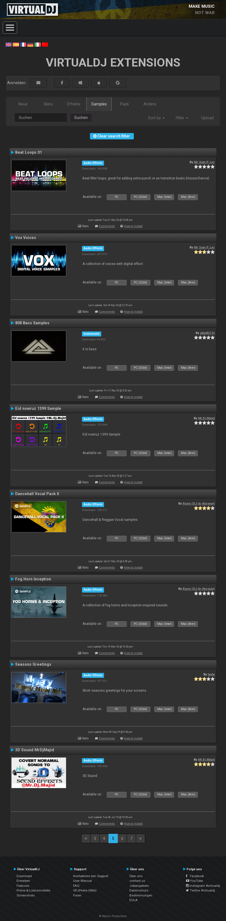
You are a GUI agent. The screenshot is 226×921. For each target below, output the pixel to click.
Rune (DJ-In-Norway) (199, 503)
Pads (124, 104)
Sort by (156, 118)
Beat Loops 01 (28, 152)
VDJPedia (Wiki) (85, 890)
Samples (99, 104)
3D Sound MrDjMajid (34, 750)
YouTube (194, 881)
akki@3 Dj (207, 333)
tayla (211, 674)
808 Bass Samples (32, 323)
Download (24, 876)
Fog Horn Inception (33, 579)
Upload (207, 118)
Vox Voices (25, 237)
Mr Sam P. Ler (204, 162)
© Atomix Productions (113, 916)
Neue (23, 104)
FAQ (76, 886)
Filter (182, 118)
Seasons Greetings (33, 664)
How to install (133, 226)
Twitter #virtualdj (200, 890)
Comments (107, 226)
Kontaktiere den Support (90, 876)
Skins (48, 104)
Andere (149, 104)
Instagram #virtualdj (203, 886)
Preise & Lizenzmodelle (33, 890)
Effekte (73, 104)
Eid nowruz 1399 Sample (38, 408)
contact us (137, 881)
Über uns (135, 876)
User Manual (82, 881)
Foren (77, 895)
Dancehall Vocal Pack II (37, 494)
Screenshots (26, 895)
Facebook (195, 876)
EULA (133, 900)
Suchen (81, 117)
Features (23, 886)
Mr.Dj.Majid (206, 418)
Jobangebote (139, 886)
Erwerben (23, 881)
